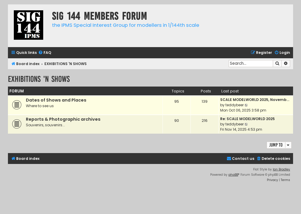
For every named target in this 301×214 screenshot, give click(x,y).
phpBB (233, 174)
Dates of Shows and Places (56, 100)
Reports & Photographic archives (63, 119)
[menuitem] (44, 53)
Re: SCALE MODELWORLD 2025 (247, 118)
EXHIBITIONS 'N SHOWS (39, 79)
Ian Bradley (281, 169)
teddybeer (234, 104)
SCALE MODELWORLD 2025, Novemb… (254, 99)
